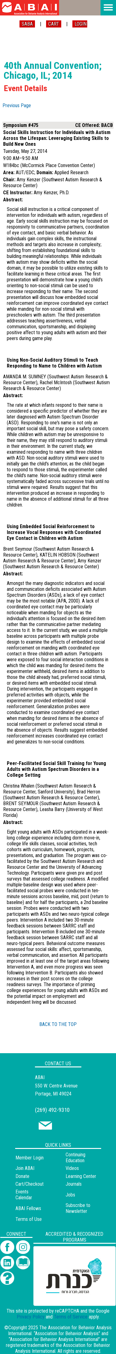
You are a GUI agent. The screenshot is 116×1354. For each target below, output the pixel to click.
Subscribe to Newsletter (78, 1208)
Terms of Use (28, 1219)
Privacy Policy (31, 1317)
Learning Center (81, 1176)
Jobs (70, 1195)
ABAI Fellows (28, 1208)
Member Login (29, 1158)
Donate (22, 1176)
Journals (74, 1184)
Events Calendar (23, 1195)
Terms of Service (71, 1317)
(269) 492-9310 (52, 1109)
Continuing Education (75, 1157)
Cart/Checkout (29, 1184)
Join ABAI (24, 1168)
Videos (72, 1168)
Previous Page (16, 105)
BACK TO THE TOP (58, 1024)
